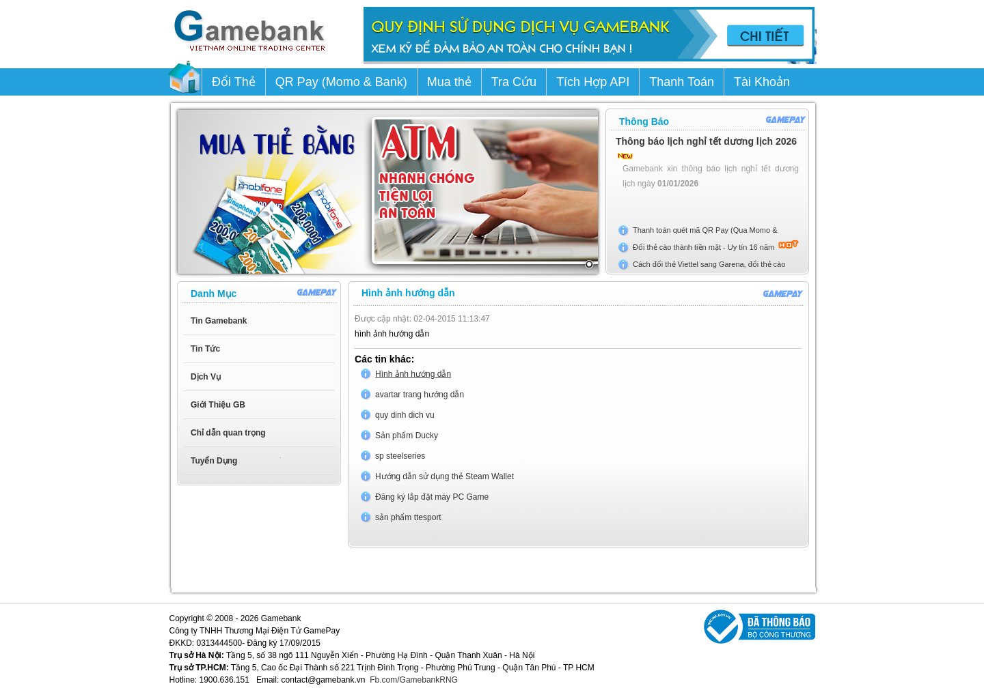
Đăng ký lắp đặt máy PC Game (432, 497)
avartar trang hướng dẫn (419, 394)
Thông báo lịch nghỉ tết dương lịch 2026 (706, 141)
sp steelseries (400, 456)
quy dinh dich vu (405, 415)
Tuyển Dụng (214, 461)
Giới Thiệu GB (218, 405)
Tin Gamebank (219, 321)
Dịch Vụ (206, 377)
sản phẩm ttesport (408, 517)
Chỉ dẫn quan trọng (228, 433)
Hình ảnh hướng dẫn (413, 374)
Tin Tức (205, 349)
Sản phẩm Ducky (406, 435)
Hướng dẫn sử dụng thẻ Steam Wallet (444, 476)
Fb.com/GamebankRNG (414, 680)
